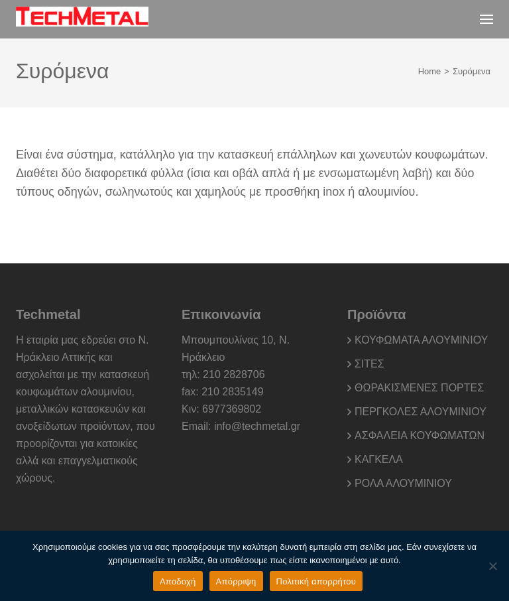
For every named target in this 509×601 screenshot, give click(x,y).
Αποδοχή (178, 581)
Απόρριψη (236, 581)
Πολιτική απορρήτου (316, 581)
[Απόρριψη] (492, 565)
